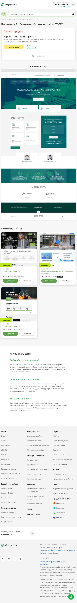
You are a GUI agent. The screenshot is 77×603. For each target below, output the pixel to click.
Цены (3, 436)
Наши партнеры (7, 512)
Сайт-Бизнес (6, 498)
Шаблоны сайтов (34, 441)
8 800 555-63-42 (62, 4)
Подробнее (27, 281)
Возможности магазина (10, 474)
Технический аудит (34, 479)
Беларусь (58, 503)
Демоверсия (10, 281)
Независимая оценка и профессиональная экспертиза (57, 272)
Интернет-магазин (8, 502)
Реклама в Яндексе (60, 441)
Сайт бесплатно (7, 522)
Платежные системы (9, 478)
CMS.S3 (4, 450)
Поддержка (5, 464)
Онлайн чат (57, 450)
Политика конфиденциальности (52, 562)
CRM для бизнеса (59, 445)
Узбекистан (59, 512)
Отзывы (4, 455)
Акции (30, 509)
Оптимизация (32, 465)
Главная (56, 436)
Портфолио (5, 445)
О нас (3, 441)
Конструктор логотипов (62, 460)
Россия (57, 517)
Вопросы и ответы (8, 469)
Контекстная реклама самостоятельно (35, 497)
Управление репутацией (36, 474)
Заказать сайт (63, 7)
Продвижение (32, 460)
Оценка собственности (11, 271)
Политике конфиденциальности (52, 550)
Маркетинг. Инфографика (63, 489)
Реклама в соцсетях (35, 503)
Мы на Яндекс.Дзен (60, 493)
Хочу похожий (13, 47)
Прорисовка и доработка (63, 479)
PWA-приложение (60, 464)
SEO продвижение (35, 455)
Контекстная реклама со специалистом (36, 490)
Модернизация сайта (35, 450)
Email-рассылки (59, 455)
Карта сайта (45, 564)
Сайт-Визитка (6, 488)
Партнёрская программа (11, 517)
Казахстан (58, 508)
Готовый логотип (60, 474)
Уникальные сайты (34, 436)
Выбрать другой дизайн (32, 47)
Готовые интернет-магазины (38, 445)
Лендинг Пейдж (7, 493)
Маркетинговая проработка (38, 469)
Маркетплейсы (34, 514)
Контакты (5, 460)
